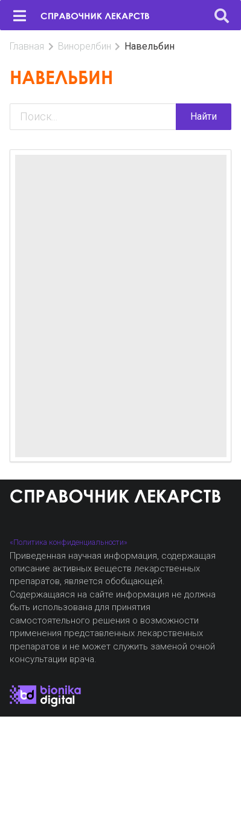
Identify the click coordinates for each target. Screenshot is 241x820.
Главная (27, 46)
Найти (203, 116)
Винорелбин (84, 46)
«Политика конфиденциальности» (68, 542)
